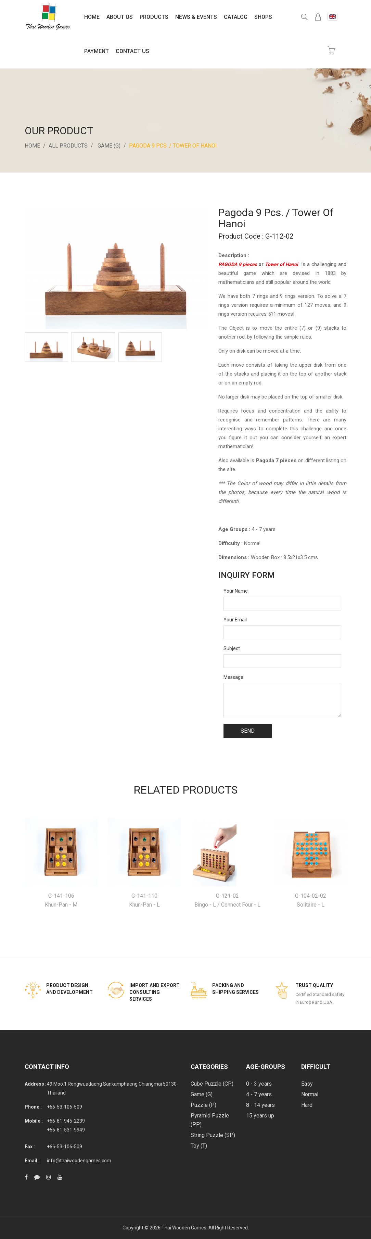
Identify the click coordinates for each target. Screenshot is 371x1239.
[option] (46, 347)
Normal (309, 1094)
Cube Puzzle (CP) (212, 1083)
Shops (263, 17)
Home (92, 17)
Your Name (235, 591)
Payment (96, 51)
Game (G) (109, 145)
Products (154, 17)
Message (233, 677)
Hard (306, 1105)
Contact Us (132, 51)
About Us (119, 17)
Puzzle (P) (203, 1105)
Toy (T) (199, 1145)
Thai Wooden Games (184, 1227)
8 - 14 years (260, 1105)
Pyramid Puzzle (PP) (210, 1120)
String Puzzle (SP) (213, 1135)
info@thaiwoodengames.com (79, 1160)
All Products (68, 145)
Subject (231, 648)
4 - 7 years (259, 1094)
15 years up (260, 1115)
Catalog (235, 17)
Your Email (235, 619)
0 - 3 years (259, 1083)
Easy (307, 1083)
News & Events (196, 17)
